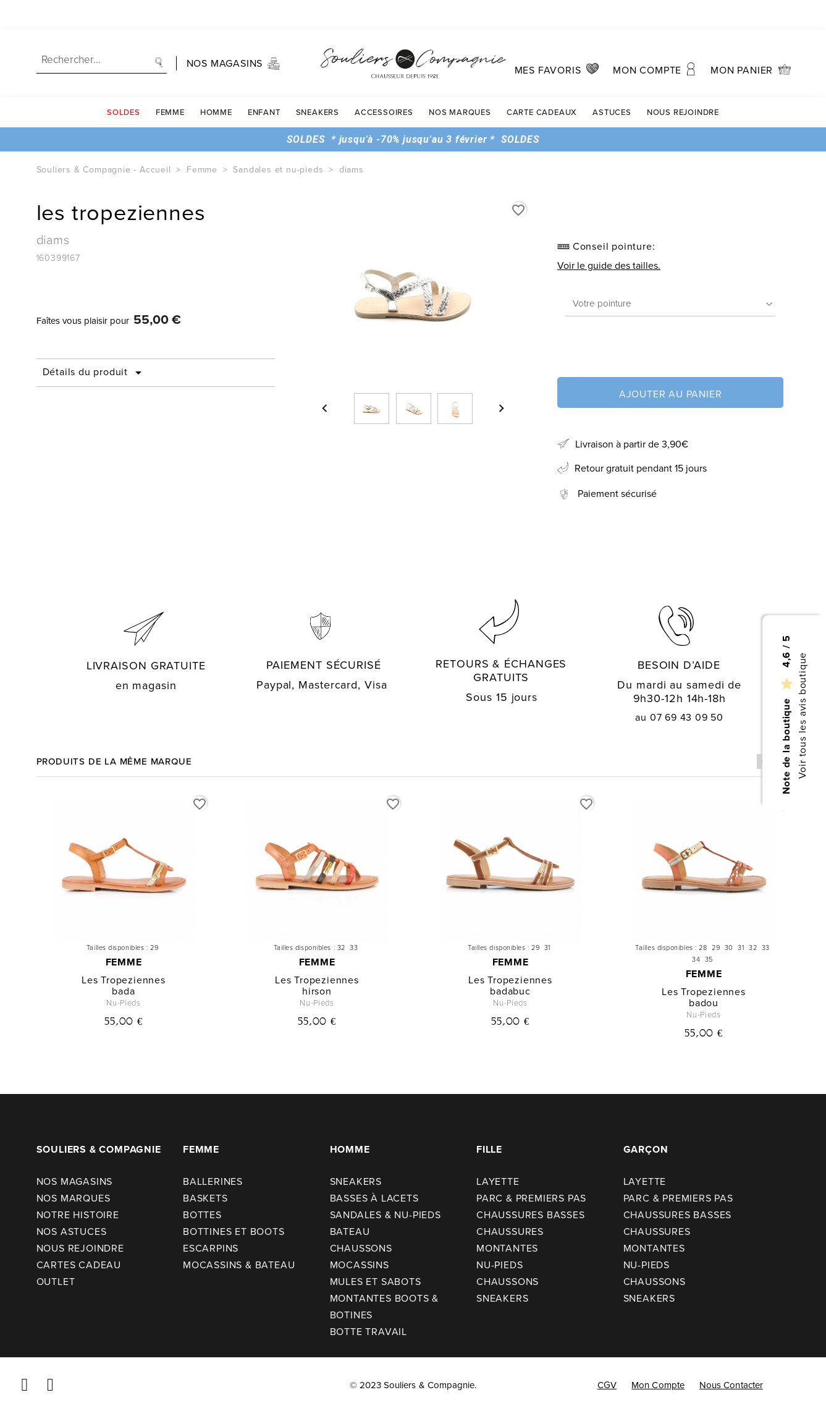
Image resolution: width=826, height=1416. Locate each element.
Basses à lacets (374, 1198)
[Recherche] (101, 30)
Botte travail (368, 1332)
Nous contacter (731, 1385)
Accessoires (384, 82)
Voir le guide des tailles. (608, 265)
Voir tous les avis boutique (801, 715)
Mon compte (658, 1385)
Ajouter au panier (670, 394)
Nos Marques (460, 82)
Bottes (202, 1215)
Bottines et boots (234, 1231)
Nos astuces (71, 1231)
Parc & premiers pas (531, 1198)
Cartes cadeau (78, 1265)
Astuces (611, 82)
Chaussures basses (530, 1215)
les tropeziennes (124, 980)
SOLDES (123, 82)
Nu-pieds (499, 1265)
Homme (216, 82)
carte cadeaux (542, 82)
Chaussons (361, 1248)
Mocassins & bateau (239, 1265)
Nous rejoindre (683, 82)
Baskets (205, 1198)
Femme (170, 82)
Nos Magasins (74, 1181)
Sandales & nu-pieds (385, 1215)
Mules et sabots (375, 1281)
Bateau (350, 1231)
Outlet (55, 1281)
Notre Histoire (77, 1215)
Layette (498, 1181)
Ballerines (213, 1181)
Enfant (264, 82)
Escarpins (210, 1248)
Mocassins (359, 1265)
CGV (607, 1385)
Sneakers (317, 82)
